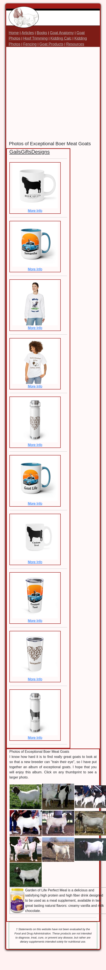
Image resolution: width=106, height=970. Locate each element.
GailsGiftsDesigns (29, 152)
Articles (28, 33)
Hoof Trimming (35, 38)
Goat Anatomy (62, 33)
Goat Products (51, 44)
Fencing (30, 44)
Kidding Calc (61, 38)
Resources (75, 44)
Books (42, 33)
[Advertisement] (45, 94)
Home (14, 33)
